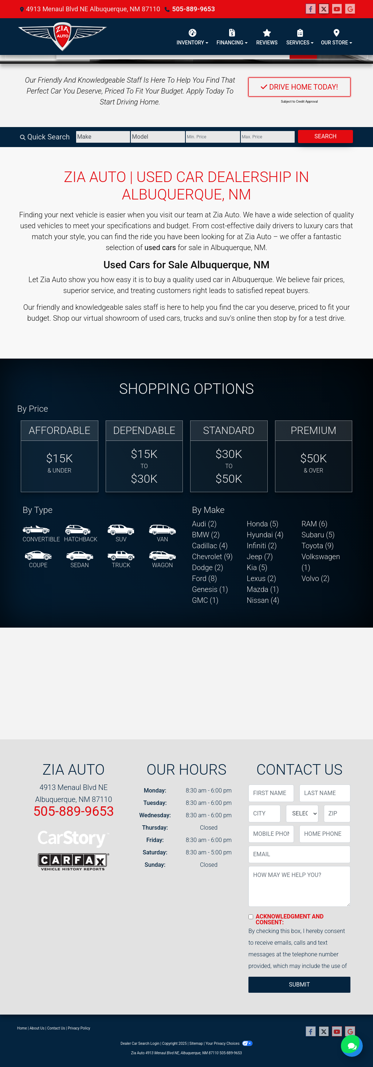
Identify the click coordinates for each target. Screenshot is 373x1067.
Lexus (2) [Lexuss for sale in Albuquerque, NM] (261, 578)
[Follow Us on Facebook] (311, 9)
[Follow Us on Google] (350, 9)
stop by (285, 318)
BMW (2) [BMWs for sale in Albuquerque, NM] (206, 534)
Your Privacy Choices (228, 1044)
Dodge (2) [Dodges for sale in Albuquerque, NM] (207, 567)
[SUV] (120, 534)
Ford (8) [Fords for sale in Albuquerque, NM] (204, 578)
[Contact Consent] (250, 916)
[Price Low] (212, 137)
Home (22, 1028)
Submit (299, 984)
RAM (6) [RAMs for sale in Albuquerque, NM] (314, 523)
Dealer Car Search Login (140, 1044)
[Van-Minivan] (162, 534)
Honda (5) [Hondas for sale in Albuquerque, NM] (262, 523)
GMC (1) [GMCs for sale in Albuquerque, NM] (205, 600)
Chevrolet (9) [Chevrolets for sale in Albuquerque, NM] (212, 556)
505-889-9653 (193, 9)
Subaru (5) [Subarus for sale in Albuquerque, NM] (318, 534)
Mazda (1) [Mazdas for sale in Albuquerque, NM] (263, 589)
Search (325, 136)
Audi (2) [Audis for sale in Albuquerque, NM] (204, 523)
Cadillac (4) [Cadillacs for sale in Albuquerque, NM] (210, 545)
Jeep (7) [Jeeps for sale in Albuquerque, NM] (260, 556)
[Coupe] (38, 560)
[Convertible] (41, 534)
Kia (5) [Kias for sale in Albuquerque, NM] (257, 567)
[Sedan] (79, 560)
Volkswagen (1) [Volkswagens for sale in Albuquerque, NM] (321, 562)
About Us (37, 1028)
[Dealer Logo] (62, 36)
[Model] (157, 137)
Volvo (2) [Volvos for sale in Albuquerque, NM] (316, 578)
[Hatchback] (81, 534)
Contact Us (56, 1028)
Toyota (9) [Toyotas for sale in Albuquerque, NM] (318, 545)
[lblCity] (264, 813)
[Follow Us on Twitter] (324, 9)
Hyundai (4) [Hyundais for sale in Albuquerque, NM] (265, 534)
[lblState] (302, 813)
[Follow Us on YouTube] (337, 9)
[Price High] (267, 137)
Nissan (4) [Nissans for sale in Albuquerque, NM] (263, 600)
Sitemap (196, 1044)
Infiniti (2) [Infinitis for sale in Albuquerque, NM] (261, 545)
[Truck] (120, 560)
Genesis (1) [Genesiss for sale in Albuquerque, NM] (210, 589)
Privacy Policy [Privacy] (79, 1028)
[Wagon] (162, 560)
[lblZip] (337, 813)
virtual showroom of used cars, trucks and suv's (159, 318)
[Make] (103, 137)
